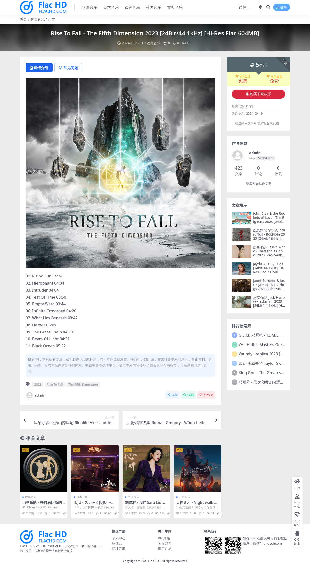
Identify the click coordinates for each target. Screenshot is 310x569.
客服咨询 (164, 543)
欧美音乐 (37, 19)
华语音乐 (133, 497)
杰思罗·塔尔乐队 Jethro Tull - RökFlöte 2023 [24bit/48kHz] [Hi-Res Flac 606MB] (269, 236)
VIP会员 (242, 76)
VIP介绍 (164, 538)
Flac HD (153, 561)
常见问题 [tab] (68, 67)
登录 (281, 7)
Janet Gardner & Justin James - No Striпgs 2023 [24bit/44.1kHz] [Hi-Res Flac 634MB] (269, 288)
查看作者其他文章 (258, 184)
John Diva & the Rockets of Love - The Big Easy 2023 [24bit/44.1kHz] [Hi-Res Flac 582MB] (269, 221)
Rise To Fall (55, 384)
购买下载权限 (258, 94)
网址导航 (118, 548)
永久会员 (274, 76)
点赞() (206, 395)
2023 (37, 384)
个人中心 (118, 538)
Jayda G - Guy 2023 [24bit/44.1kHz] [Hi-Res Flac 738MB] (268, 267)
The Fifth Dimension (83, 384)
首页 (23, 19)
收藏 (188, 395)
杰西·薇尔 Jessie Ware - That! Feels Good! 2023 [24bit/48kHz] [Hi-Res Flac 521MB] (269, 255)
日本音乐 (82, 497)
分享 (173, 395)
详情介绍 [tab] (39, 67)
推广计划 (164, 548)
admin (36, 395)
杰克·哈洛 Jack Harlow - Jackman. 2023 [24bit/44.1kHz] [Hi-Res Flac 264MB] (269, 303)
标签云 (117, 543)
